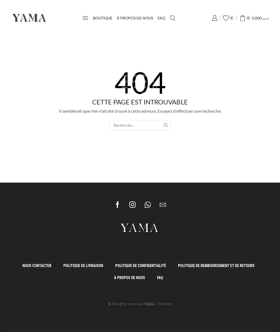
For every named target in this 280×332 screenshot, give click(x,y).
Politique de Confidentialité (140, 265)
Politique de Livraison (83, 265)
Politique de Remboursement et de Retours (216, 265)
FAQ (161, 18)
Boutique (102, 18)
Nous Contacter (36, 265)
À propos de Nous (135, 18)
